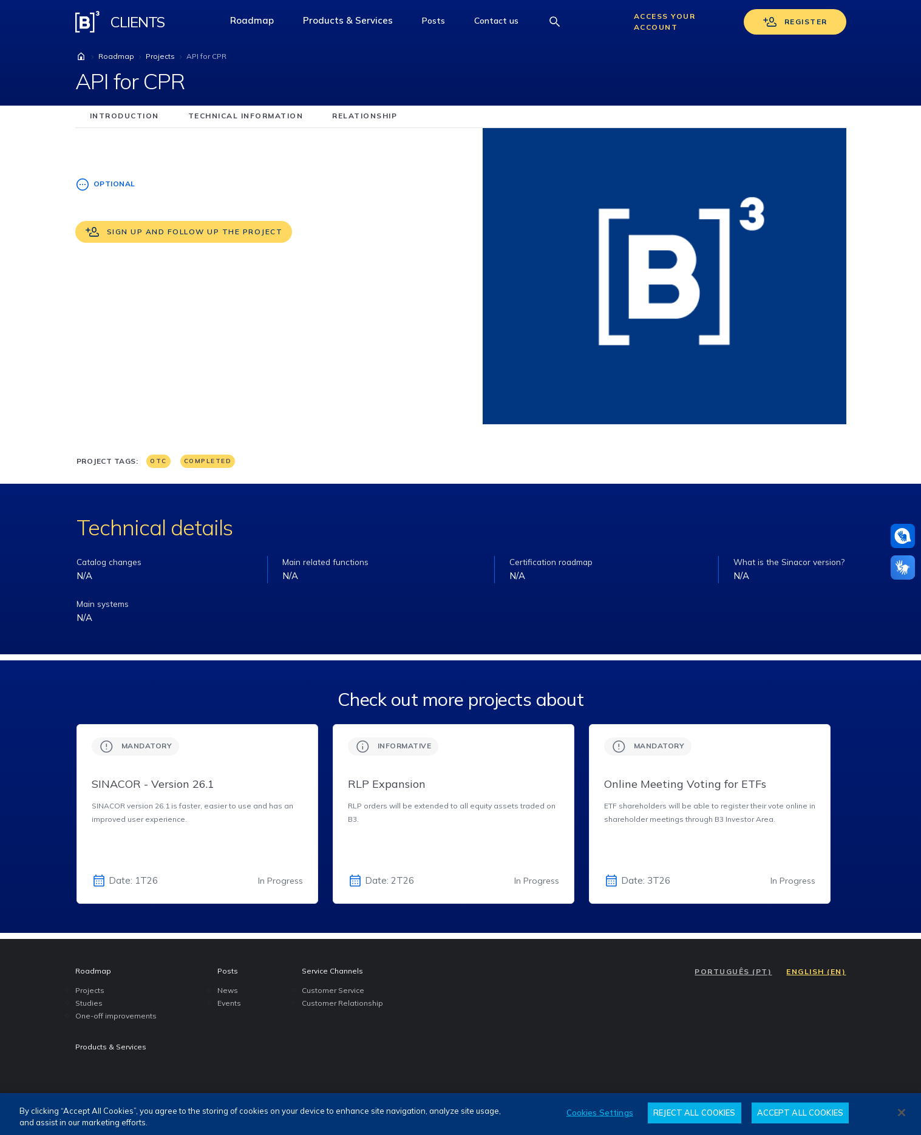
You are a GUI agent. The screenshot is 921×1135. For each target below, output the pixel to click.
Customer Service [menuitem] (333, 990)
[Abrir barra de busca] (555, 22)
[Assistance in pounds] (903, 536)
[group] (197, 814)
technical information (246, 115)
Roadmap (259, 24)
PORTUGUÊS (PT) (733, 971)
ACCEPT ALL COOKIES (800, 1112)
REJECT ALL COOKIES (694, 1112)
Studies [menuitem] (89, 1003)
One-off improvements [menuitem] (116, 1015)
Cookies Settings (599, 1112)
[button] (433, 22)
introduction (124, 115)
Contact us (503, 23)
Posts (441, 23)
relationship (364, 115)
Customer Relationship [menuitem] (342, 1003)
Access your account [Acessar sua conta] (665, 22)
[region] (460, 1114)
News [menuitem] (227, 990)
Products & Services (355, 24)
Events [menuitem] (229, 1003)
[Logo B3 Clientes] (87, 22)
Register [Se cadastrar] (795, 22)
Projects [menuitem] (89, 990)
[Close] (901, 1112)
